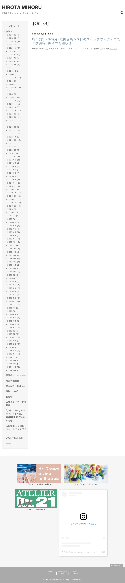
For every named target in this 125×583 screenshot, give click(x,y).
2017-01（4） (14, 301)
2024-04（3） (14, 87)
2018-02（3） (14, 268)
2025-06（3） (14, 58)
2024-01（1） (14, 97)
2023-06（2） (14, 117)
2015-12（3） (14, 331)
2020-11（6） (14, 186)
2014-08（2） (14, 360)
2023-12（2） (14, 100)
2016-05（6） (14, 318)
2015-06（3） (14, 344)
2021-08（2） (14, 163)
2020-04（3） (14, 202)
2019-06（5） (14, 225)
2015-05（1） (14, 347)
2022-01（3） (14, 150)
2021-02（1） (14, 179)
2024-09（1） (14, 74)
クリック (113, 48)
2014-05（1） (14, 367)
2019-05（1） (14, 229)
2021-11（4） (13, 153)
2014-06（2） (14, 364)
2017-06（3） (14, 285)
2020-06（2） (14, 196)
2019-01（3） (14, 239)
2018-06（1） (14, 258)
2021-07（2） (14, 166)
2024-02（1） (14, 94)
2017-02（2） (14, 298)
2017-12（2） (14, 275)
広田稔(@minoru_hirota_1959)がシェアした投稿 (83, 552)
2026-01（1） (14, 41)
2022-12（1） (14, 130)
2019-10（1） (13, 219)
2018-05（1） (14, 262)
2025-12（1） (14, 45)
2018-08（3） (14, 252)
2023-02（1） (14, 123)
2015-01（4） (14, 354)
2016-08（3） (14, 314)
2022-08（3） (14, 140)
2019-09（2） (14, 222)
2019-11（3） (13, 216)
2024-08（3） (14, 78)
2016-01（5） (14, 327)
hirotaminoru (56, 579)
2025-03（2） (14, 61)
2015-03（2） (14, 350)
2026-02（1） (14, 38)
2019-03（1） (14, 232)
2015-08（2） (14, 341)
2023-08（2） (14, 110)
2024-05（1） (14, 84)
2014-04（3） (14, 370)
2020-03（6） (14, 206)
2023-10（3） (14, 107)
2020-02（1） (14, 209)
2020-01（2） (14, 212)
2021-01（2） (14, 183)
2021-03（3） (14, 176)
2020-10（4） (14, 189)
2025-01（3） (14, 64)
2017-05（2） (14, 288)
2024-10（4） (14, 71)
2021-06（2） (14, 170)
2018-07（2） (14, 255)
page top (116, 565)
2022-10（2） (14, 137)
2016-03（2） (14, 321)
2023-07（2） (14, 114)
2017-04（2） (14, 291)
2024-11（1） (13, 68)
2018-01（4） (14, 272)
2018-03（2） (14, 265)
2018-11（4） (14, 245)
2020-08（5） (14, 193)
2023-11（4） (14, 104)
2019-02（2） (14, 235)
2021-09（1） (14, 160)
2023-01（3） (14, 127)
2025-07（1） (14, 54)
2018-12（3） (14, 242)
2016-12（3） (14, 304)
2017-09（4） (14, 281)
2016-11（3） (13, 308)
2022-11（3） (14, 133)
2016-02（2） (14, 324)
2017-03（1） (14, 295)
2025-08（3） (14, 51)
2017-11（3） (13, 278)
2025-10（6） (14, 48)
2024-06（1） (14, 81)
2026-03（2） (14, 35)
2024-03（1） (14, 91)
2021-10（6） (14, 156)
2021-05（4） (14, 173)
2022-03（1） (14, 147)
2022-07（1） (14, 143)
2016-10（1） (13, 311)
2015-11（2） (13, 334)
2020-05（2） (14, 199)
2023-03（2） (14, 120)
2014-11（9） (13, 357)
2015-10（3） (14, 337)
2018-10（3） (14, 248)
